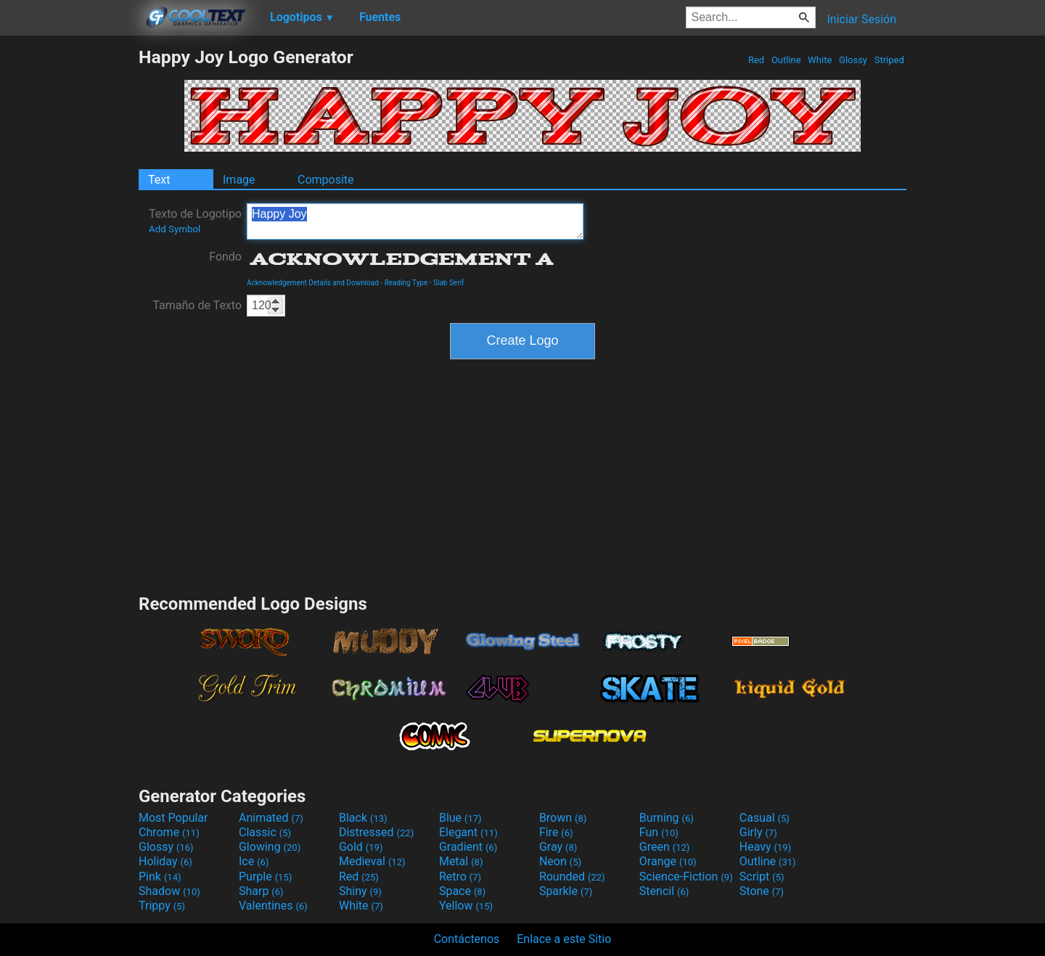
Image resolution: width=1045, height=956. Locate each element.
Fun (659, 832)
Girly (758, 832)
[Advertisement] (69, 264)
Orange (668, 861)
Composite (326, 180)
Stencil (664, 891)
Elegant (468, 832)
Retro (460, 876)
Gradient (468, 847)
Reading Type (406, 283)
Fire (556, 832)
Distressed (376, 832)
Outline (786, 59)
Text (159, 180)
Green (664, 847)
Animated (271, 818)
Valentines (273, 905)
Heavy (765, 847)
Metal (461, 861)
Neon (560, 861)
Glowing (269, 847)
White (820, 59)
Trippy (162, 905)
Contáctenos (467, 939)
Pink (160, 876)
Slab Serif (448, 283)
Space (462, 891)
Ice (254, 861)
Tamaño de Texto (197, 305)
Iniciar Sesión (861, 19)
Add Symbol (174, 229)
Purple (265, 876)
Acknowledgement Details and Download (313, 283)
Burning (666, 818)
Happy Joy (415, 221)
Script (761, 876)
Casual (764, 818)
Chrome (169, 832)
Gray (558, 847)
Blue (460, 818)
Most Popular (173, 818)
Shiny (360, 891)
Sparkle (565, 891)
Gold (361, 847)
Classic (265, 832)
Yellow (466, 905)
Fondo (225, 256)
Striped (889, 59)
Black (363, 818)
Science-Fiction (686, 876)
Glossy (853, 59)
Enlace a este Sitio (564, 939)
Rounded (572, 876)
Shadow (169, 891)
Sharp (261, 891)
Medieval (372, 861)
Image (239, 180)
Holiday (165, 861)
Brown (562, 818)
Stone (761, 891)
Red (756, 59)
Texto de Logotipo (195, 220)
